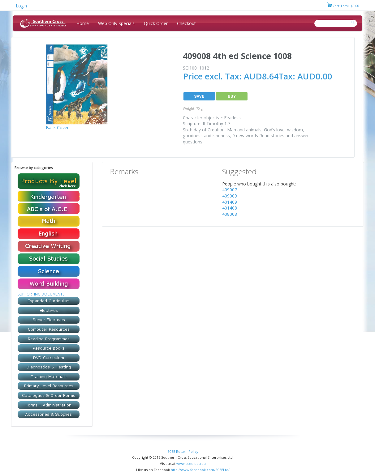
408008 (229, 214)
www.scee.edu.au (191, 463)
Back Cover (57, 127)
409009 (229, 196)
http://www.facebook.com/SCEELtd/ (200, 469)
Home (82, 23)
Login (21, 6)
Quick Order (156, 23)
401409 (229, 202)
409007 (229, 190)
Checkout (186, 23)
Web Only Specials (116, 23)
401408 (229, 208)
